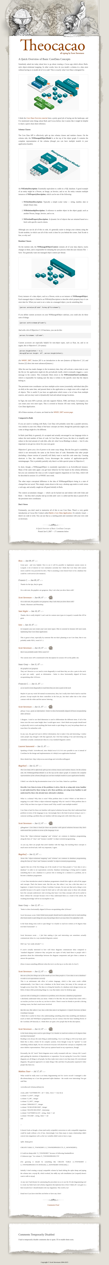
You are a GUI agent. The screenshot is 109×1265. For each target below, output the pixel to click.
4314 (40, 766)
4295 (41, 664)
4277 (45, 598)
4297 (42, 684)
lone (20, 625)
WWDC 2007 (26, 360)
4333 (45, 1029)
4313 (48, 746)
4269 (36, 561)
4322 (40, 854)
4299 (45, 707)
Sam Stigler (23, 611)
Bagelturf (22, 766)
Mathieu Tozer (24, 1071)
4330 (45, 971)
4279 (42, 611)
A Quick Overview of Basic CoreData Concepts (53, 529)
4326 (41, 905)
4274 (41, 580)
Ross (20, 561)
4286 (45, 648)
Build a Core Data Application (60, 513)
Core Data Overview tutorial (36, 118)
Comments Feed (53, 1205)
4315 (45, 823)
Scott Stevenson (25, 597)
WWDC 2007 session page (63, 412)
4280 (35, 625)
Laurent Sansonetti (26, 746)
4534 (43, 1071)
